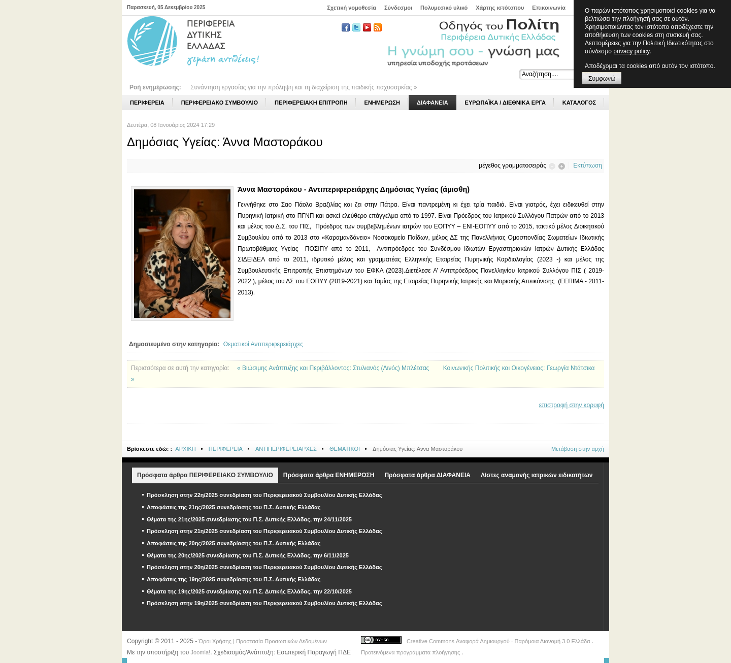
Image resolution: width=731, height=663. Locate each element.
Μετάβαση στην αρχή (577, 449)
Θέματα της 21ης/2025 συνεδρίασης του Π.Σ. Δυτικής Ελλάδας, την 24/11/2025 (249, 519)
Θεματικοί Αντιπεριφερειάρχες (263, 344)
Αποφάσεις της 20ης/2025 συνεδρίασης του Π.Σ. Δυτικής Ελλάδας (234, 543)
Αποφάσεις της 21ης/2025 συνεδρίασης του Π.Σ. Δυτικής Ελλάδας (234, 507)
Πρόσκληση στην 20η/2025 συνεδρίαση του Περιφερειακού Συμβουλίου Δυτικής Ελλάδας (264, 567)
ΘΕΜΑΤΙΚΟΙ (344, 449)
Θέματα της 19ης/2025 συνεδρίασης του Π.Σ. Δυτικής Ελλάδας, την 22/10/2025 (249, 591)
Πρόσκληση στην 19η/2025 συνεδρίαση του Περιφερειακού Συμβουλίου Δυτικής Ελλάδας (264, 603)
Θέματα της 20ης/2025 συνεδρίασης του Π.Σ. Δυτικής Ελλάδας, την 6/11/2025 (248, 555)
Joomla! (201, 652)
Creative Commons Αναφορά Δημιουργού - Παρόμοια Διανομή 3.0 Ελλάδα (499, 641)
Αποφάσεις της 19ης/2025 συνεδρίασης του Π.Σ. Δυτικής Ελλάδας (234, 579)
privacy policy (631, 51)
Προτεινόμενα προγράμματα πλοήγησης (411, 652)
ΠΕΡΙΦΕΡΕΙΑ (226, 449)
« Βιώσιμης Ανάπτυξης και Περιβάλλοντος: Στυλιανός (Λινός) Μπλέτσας (334, 368)
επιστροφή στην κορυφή (571, 405)
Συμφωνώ (601, 78)
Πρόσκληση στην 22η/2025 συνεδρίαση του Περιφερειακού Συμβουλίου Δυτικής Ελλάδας (264, 495)
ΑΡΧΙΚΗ (185, 449)
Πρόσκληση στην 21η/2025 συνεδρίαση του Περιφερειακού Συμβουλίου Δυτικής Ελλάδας (264, 531)
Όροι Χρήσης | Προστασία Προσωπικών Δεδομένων (263, 641)
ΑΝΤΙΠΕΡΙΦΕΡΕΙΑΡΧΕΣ (286, 449)
